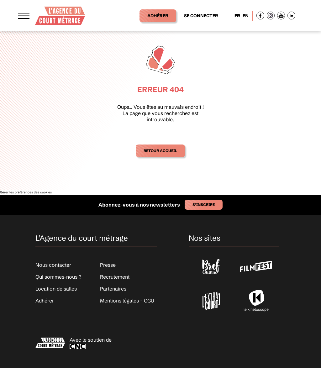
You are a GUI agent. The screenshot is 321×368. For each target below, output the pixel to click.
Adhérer (157, 15)
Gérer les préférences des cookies (26, 192)
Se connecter (201, 15)
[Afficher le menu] (23, 15)
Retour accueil (160, 150)
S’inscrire (203, 204)
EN (246, 15)
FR (237, 15)
